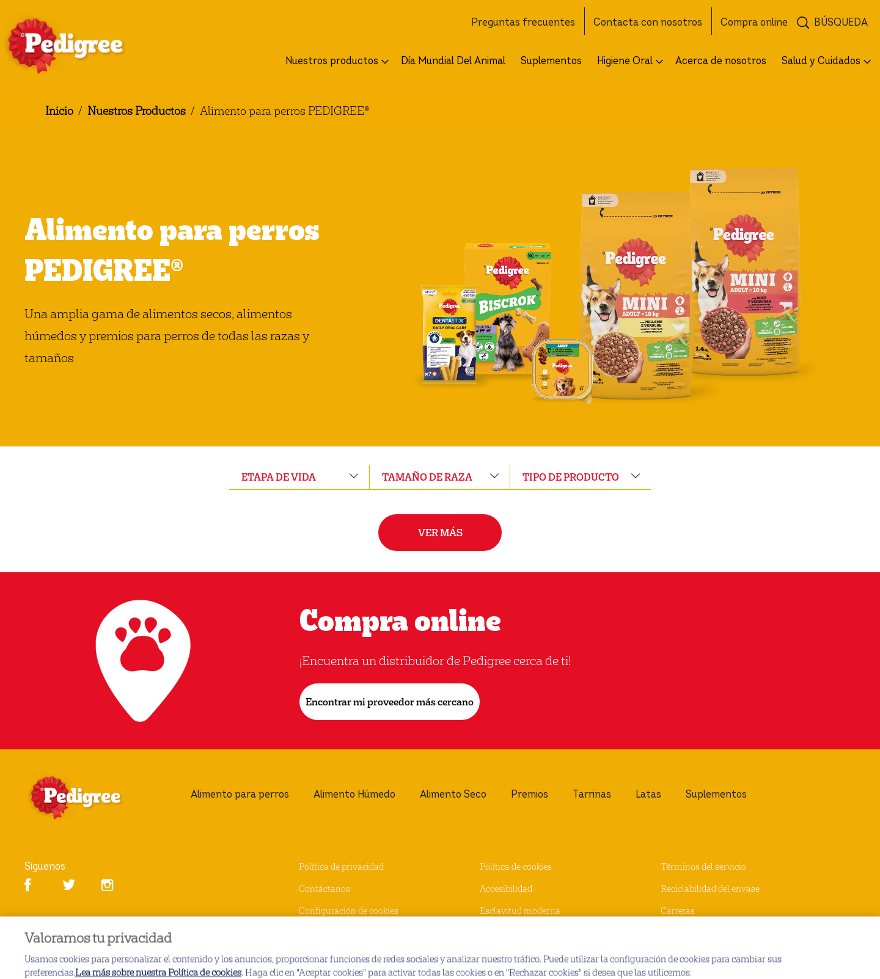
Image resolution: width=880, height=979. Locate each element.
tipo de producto (570, 476)
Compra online (400, 619)
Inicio (59, 110)
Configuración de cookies (348, 910)
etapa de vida (278, 476)
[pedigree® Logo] (89, 798)
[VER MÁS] (440, 532)
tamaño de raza (427, 476)
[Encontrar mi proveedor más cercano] (389, 701)
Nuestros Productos (136, 110)
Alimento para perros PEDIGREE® (284, 110)
